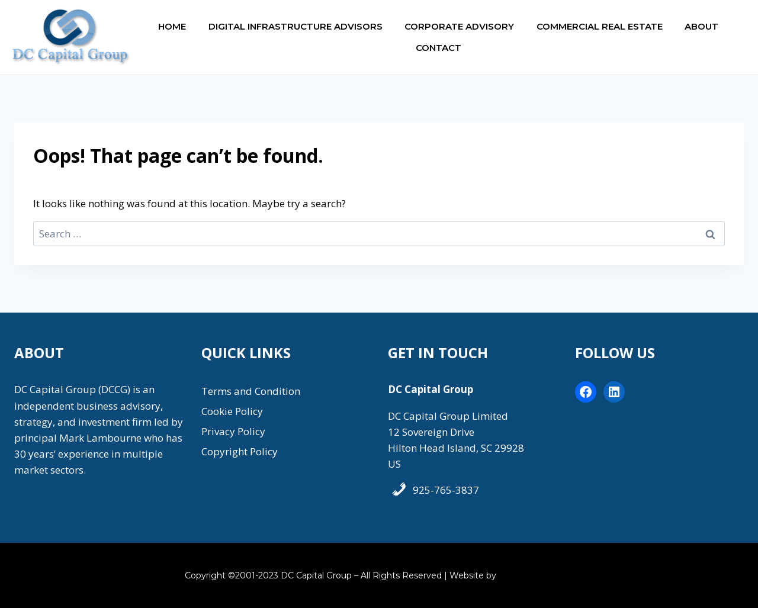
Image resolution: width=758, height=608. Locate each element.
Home (172, 26)
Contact (438, 47)
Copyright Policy (239, 451)
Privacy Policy (233, 431)
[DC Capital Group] (71, 37)
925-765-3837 (446, 490)
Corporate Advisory (459, 26)
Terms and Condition (250, 391)
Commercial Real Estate (600, 26)
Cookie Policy (232, 411)
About (701, 26)
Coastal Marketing (536, 575)
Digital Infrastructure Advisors (295, 26)
